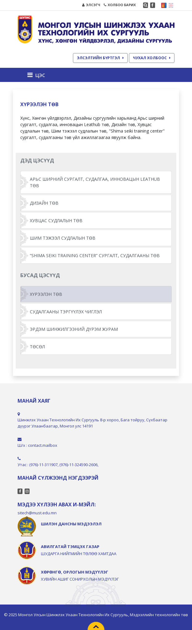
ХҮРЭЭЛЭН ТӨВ (46, 294)
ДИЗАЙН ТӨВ (44, 203)
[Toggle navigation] (38, 74)
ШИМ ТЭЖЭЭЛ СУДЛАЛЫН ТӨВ (62, 238)
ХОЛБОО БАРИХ (120, 4)
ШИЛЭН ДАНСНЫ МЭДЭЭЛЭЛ (71, 524)
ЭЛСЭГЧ (91, 4)
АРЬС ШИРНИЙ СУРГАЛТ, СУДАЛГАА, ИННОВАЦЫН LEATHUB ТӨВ (95, 182)
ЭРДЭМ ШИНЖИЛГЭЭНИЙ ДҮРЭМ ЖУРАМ (74, 329)
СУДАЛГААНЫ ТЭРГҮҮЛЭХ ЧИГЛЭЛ (66, 312)
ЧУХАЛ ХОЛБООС (151, 57)
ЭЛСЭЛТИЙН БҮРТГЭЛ (100, 57)
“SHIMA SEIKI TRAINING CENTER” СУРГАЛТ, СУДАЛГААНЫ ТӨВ (95, 255)
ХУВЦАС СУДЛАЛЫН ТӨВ (56, 220)
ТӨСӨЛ (37, 347)
